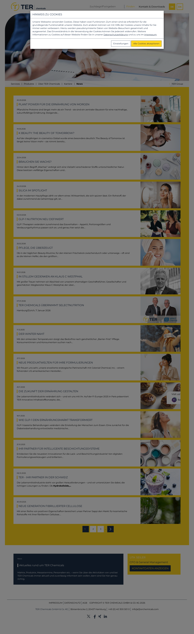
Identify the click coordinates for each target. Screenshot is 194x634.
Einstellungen (120, 43)
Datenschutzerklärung (116, 34)
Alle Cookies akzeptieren (146, 43)
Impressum (150, 34)
